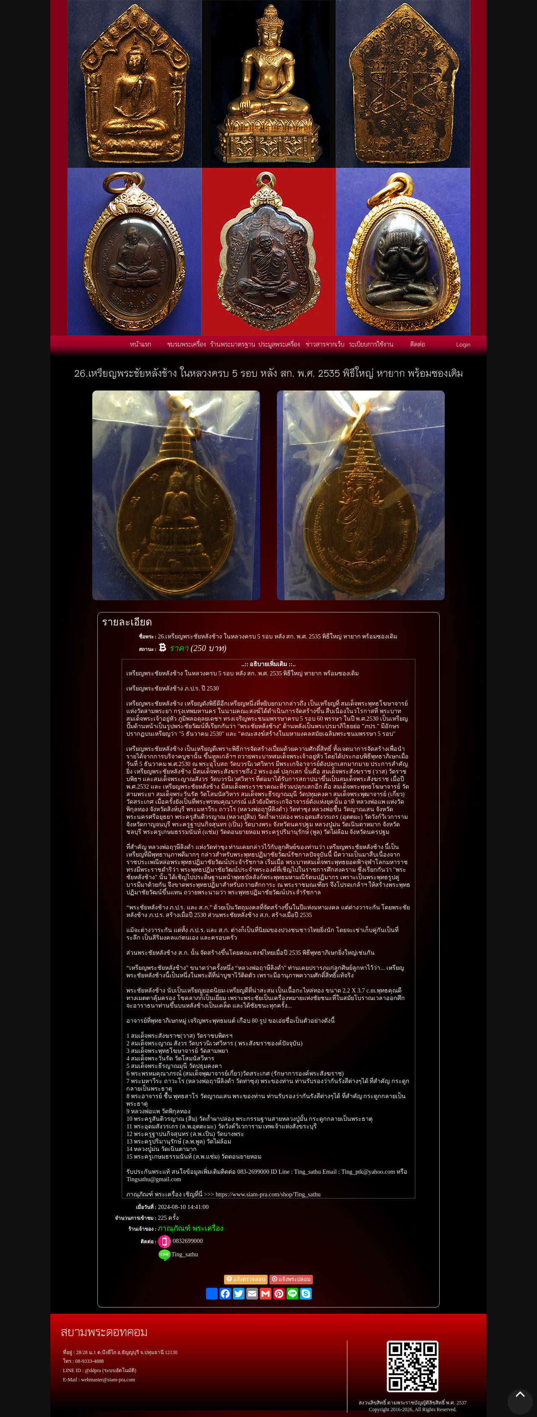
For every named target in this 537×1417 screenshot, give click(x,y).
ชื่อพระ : (147, 637)
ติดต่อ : (148, 1242)
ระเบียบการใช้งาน (371, 344)
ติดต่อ (417, 344)
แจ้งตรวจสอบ (246, 1279)
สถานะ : (147, 649)
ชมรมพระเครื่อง (186, 344)
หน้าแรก (140, 344)
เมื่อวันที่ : (146, 1207)
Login (463, 344)
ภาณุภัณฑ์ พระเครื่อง (190, 1228)
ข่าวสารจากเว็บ (325, 344)
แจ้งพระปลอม (291, 1279)
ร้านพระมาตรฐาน (232, 344)
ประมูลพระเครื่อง (279, 344)
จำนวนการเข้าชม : (135, 1218)
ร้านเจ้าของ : (142, 1229)
